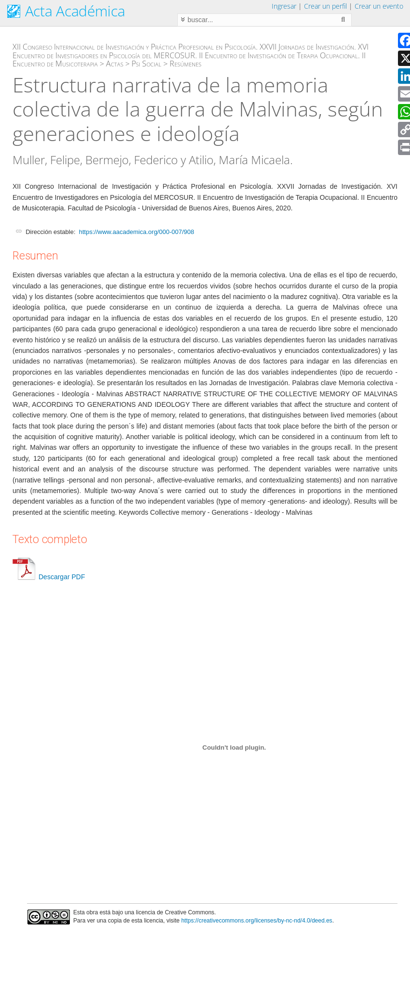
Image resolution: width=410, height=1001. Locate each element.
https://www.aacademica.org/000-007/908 (136, 231)
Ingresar (284, 6)
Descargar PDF (49, 577)
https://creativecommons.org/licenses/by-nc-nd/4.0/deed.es (256, 920)
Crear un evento (379, 6)
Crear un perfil (325, 6)
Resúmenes (185, 63)
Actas (114, 63)
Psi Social (146, 63)
